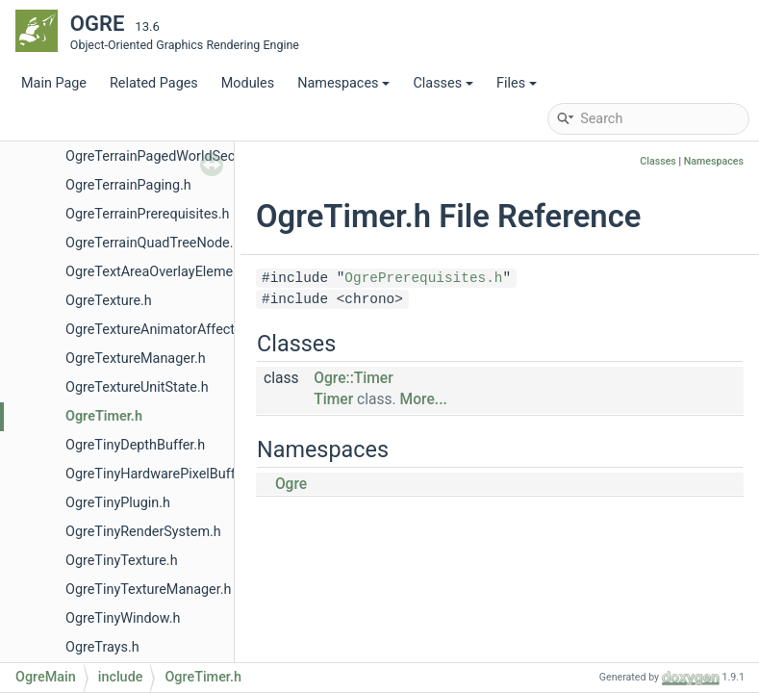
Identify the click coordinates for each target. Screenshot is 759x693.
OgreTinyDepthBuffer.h (135, 445)
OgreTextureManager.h (135, 358)
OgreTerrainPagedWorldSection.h (167, 156)
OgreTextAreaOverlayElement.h (161, 272)
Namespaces (343, 83)
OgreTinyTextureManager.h (148, 589)
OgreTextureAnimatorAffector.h (161, 329)
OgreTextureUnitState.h (137, 387)
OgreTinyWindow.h (122, 618)
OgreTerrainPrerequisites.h (147, 214)
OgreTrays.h (102, 647)
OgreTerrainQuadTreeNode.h (152, 243)
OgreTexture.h (108, 301)
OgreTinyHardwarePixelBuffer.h (161, 474)
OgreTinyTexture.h (121, 560)
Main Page (54, 83)
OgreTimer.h (103, 416)
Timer (333, 399)
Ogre (291, 484)
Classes (443, 83)
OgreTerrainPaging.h (128, 185)
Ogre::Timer (353, 378)
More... (423, 399)
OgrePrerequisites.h (423, 278)
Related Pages (154, 83)
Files (516, 83)
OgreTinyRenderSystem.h (143, 532)
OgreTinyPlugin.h (117, 503)
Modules (247, 83)
